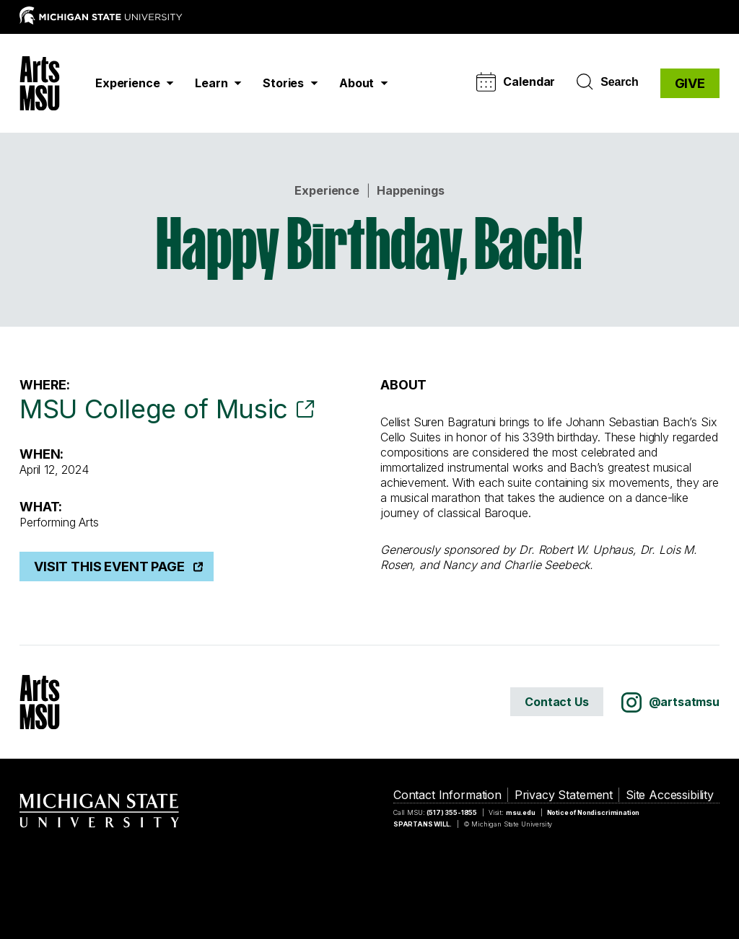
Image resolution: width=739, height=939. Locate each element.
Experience (326, 190)
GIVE (690, 83)
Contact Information (447, 795)
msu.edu (520, 812)
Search (607, 82)
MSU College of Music (153, 409)
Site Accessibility (670, 795)
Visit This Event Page (109, 566)
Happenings (410, 190)
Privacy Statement (564, 795)
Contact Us (556, 702)
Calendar (515, 82)
